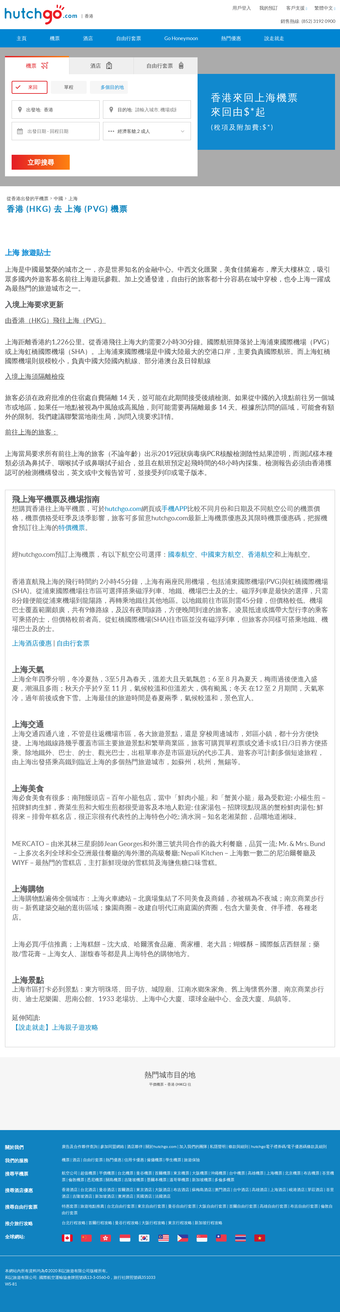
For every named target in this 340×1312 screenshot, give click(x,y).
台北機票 (126, 1172)
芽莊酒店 (315, 1189)
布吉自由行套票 (304, 1206)
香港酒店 (70, 1189)
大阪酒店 (163, 1189)
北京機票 (293, 1172)
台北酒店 (88, 1189)
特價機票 (71, 527)
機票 (55, 38)
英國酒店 (144, 1196)
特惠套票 (70, 1206)
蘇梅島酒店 (202, 1189)
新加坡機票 (202, 1179)
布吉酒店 (181, 1189)
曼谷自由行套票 (182, 1206)
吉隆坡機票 (134, 1179)
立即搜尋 (41, 162)
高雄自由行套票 (274, 1206)
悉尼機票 (95, 1179)
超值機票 (88, 1172)
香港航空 (261, 554)
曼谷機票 (144, 1172)
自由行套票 (128, 38)
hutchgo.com (123, 508)
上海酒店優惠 (32, 643)
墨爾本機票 (157, 1179)
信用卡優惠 (134, 1159)
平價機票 (107, 1172)
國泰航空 (181, 554)
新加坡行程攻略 (208, 1222)
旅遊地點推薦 (92, 1206)
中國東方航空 (221, 554)
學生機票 (173, 1159)
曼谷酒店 (107, 1189)
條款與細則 (238, 1146)
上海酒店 (278, 1189)
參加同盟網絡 (112, 1146)
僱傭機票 (155, 1159)
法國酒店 (163, 1196)
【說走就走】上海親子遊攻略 (55, 1027)
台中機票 (237, 1172)
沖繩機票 (219, 1172)
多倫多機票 (224, 1179)
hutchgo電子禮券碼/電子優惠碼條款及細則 (289, 1146)
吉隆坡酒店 (82, 1196)
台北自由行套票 (121, 1206)
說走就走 (274, 38)
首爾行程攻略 (100, 1222)
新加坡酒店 (105, 1196)
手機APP (174, 508)
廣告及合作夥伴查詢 (80, 1146)
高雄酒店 (260, 1189)
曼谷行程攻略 (127, 1222)
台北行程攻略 (74, 1222)
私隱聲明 (218, 1146)
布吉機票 (311, 1172)
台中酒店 (241, 1189)
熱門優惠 (231, 38)
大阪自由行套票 (213, 1206)
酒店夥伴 (135, 1146)
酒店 (88, 38)
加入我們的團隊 (193, 1146)
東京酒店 (144, 1189)
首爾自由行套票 (243, 1206)
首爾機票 (163, 1172)
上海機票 (274, 1172)
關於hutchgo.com (161, 1146)
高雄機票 (256, 1172)
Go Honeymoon (181, 38)
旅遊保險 (192, 1159)
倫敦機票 (76, 1179)
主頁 (22, 38)
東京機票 (181, 1172)
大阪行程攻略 (153, 1222)
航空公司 (70, 1172)
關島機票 (114, 1179)
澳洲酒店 (126, 1196)
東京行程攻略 (180, 1222)
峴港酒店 (297, 1189)
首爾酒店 (126, 1189)
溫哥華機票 (179, 1179)
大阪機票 (200, 1172)
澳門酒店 (222, 1189)
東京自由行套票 (151, 1206)
